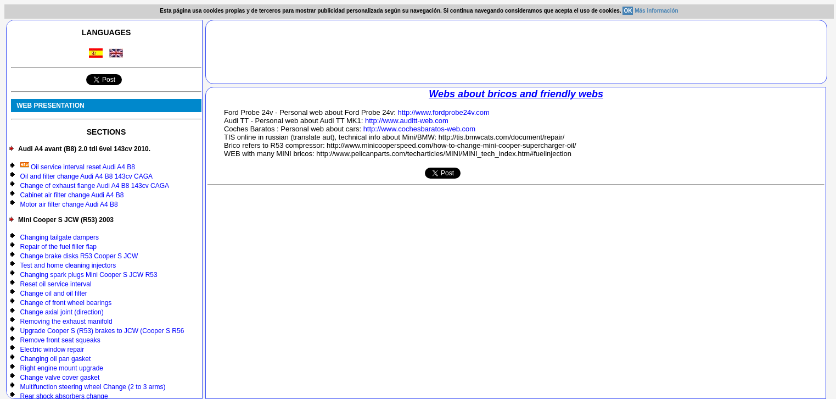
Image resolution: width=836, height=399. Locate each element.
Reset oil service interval (56, 284)
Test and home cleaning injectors (68, 265)
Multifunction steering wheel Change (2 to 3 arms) (93, 387)
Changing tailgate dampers (59, 237)
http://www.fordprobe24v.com (444, 112)
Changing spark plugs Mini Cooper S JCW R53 (89, 275)
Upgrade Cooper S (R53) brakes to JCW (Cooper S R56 (102, 331)
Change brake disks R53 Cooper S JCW (79, 256)
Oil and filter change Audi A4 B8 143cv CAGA (86, 176)
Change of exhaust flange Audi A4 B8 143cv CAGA (95, 186)
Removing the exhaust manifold (66, 321)
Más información (656, 11)
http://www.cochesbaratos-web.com (419, 129)
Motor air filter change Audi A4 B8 (69, 204)
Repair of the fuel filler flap (58, 247)
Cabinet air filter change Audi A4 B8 (72, 195)
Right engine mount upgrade (61, 368)
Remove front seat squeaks (60, 340)
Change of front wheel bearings (66, 303)
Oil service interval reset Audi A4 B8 (77, 167)
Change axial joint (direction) (62, 312)
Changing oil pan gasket (55, 359)
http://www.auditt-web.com (406, 121)
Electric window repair (52, 349)
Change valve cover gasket (60, 377)
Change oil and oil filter (53, 293)
